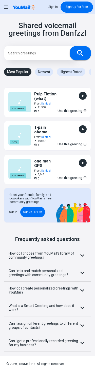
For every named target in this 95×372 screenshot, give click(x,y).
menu (6, 7)
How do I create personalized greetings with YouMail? (47, 290)
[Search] (42, 53)
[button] (47, 102)
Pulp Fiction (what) (45, 96)
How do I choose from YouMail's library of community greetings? (47, 255)
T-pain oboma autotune (42, 132)
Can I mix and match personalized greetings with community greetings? (47, 273)
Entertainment (18, 108)
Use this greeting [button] (72, 111)
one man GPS (42, 163)
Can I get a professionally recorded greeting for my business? (47, 343)
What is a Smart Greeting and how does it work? (47, 308)
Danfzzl (46, 103)
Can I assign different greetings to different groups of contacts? (47, 325)
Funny (14, 142)
